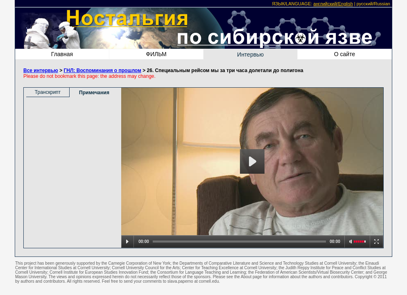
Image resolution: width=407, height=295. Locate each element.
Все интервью (40, 70)
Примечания (94, 92)
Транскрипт (48, 92)
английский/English (333, 3)
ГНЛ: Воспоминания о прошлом (102, 70)
